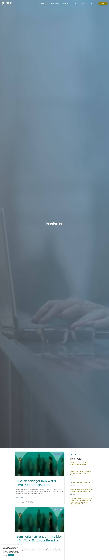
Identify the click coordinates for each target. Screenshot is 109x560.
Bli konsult (65, 3)
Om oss (74, 3)
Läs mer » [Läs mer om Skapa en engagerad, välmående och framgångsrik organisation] (73, 494)
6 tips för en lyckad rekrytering (80, 482)
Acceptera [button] (11, 555)
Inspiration (84, 3)
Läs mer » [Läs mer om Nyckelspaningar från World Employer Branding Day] (19, 497)
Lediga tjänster (55, 3)
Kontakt (93, 3)
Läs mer (5, 555)
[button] (71, 454)
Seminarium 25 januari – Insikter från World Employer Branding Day (39, 540)
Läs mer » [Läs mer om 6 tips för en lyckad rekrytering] (73, 485)
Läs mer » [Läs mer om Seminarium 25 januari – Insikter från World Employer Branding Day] (73, 478)
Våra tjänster (42, 3)
